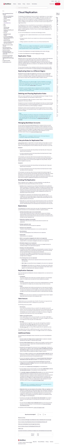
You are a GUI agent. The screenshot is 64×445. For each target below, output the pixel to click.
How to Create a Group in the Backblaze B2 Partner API (29, 426)
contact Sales (33, 85)
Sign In (59, 1)
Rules (5, 25)
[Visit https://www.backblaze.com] (7, 4)
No (44, 414)
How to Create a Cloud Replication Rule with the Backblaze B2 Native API (32, 421)
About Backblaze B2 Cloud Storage (8, 14)
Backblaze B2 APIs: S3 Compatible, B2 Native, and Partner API (8, 52)
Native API (36, 26)
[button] (14, 4)
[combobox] (32, 8)
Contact (51, 441)
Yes (39, 414)
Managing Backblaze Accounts (57, 65)
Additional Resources (7, 62)
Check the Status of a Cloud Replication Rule (43, 68)
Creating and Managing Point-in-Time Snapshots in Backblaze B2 (9, 37)
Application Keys (7, 19)
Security (5, 32)
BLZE (31, 442)
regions (37, 17)
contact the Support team (39, 407)
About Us (35, 441)
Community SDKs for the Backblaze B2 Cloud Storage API (8, 58)
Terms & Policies (41, 441)
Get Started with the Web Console (8, 45)
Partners (52, 1)
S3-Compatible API (44, 26)
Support (56, 1)
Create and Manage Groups (36, 131)
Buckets (32, 434)
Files (4, 24)
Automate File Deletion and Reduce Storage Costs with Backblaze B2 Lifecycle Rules (35, 430)
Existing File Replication (57, 89)
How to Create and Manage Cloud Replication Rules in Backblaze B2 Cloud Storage (34, 419)
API (23, 249)
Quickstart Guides (6, 50)
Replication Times (57, 21)
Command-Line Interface (8, 55)
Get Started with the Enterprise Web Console (7, 48)
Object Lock (20, 428)
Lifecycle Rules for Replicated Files (57, 78)
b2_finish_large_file (31, 324)
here (48, 51)
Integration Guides (6, 60)
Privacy (47, 441)
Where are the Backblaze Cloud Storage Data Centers (29, 424)
